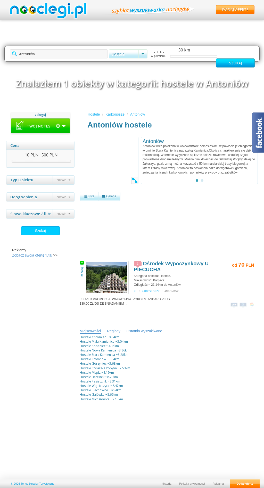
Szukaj (40, 231)
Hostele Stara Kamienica (97, 354)
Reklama (218, 483)
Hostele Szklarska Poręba (98, 368)
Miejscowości (90, 331)
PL (135, 291)
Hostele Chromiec (93, 337)
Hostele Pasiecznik (93, 381)
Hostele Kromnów (93, 359)
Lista (89, 196)
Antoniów (137, 114)
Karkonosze (115, 114)
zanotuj (82, 268)
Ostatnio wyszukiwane (144, 331)
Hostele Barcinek (92, 377)
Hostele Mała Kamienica (97, 341)
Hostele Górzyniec (93, 363)
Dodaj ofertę (235, 9)
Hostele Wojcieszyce (95, 386)
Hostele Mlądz (90, 372)
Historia (166, 483)
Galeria (109, 196)
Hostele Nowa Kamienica (98, 350)
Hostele (94, 114)
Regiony (113, 331)
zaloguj (40, 114)
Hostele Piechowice (94, 390)
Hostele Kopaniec (92, 346)
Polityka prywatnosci (192, 483)
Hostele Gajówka (92, 394)
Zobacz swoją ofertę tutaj (32, 255)
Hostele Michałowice (95, 399)
